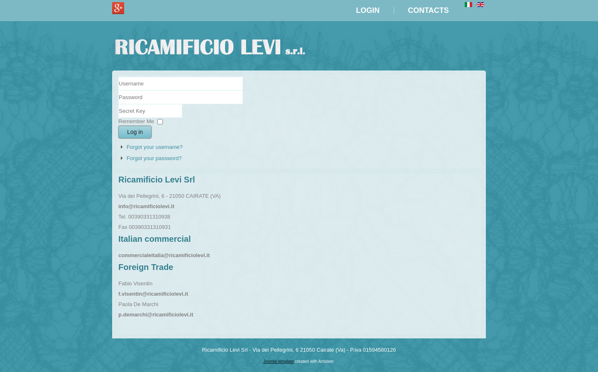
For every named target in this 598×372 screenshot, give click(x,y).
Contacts (428, 10)
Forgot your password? (154, 158)
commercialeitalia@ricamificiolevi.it (164, 255)
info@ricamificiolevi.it (146, 206)
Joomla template (278, 361)
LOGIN (368, 10)
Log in (135, 132)
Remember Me (136, 121)
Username (118, 90)
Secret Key (118, 104)
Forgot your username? (155, 147)
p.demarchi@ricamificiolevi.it (155, 314)
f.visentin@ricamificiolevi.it (153, 294)
